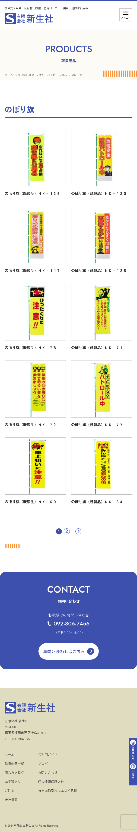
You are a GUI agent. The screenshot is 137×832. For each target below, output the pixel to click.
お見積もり (13, 781)
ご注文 (9, 790)
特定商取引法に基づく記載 (57, 790)
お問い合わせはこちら (64, 651)
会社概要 (11, 799)
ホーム (9, 75)
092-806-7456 (68, 623)
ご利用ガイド (47, 754)
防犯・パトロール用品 (53, 75)
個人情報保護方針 (51, 781)
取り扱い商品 (26, 75)
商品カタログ (14, 772)
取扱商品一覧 (14, 763)
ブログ (43, 763)
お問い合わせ (47, 772)
